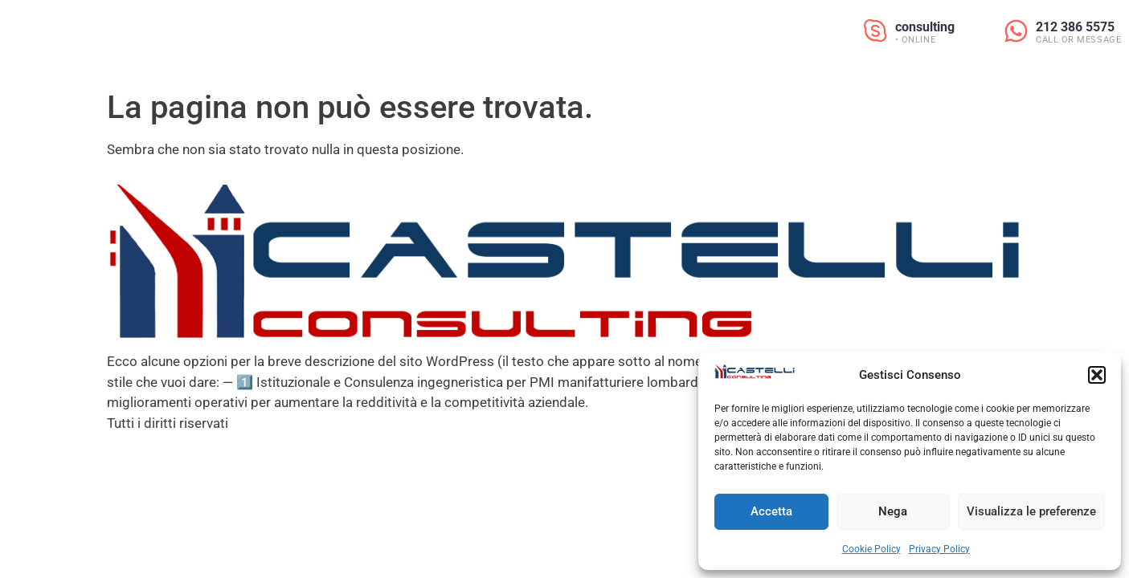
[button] (1097, 375)
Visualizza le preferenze (1031, 511)
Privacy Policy (939, 549)
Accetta (771, 511)
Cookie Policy (871, 549)
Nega (892, 511)
